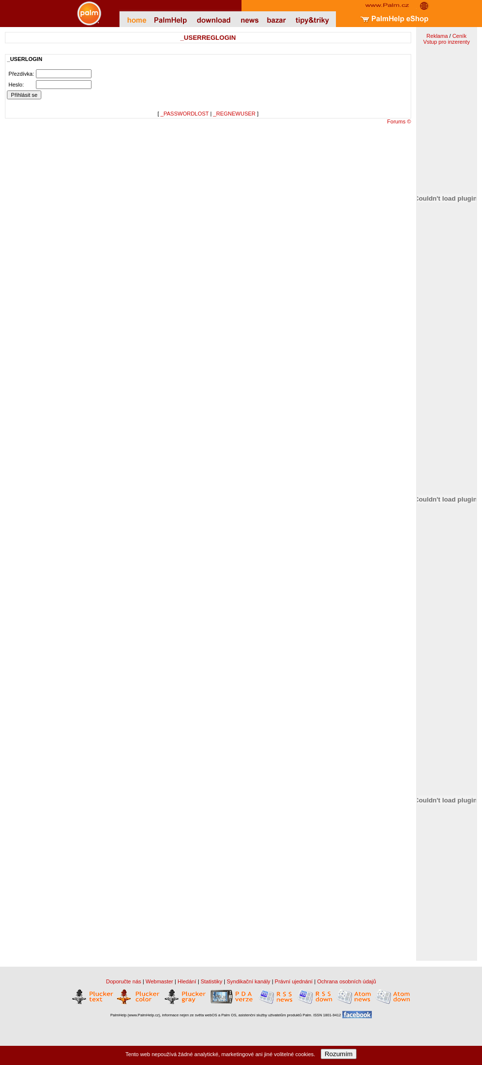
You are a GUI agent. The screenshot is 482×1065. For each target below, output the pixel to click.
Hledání (187, 981)
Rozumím (339, 1054)
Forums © (399, 121)
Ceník (459, 36)
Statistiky (211, 981)
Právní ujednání (294, 981)
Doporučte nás (123, 981)
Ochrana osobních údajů (346, 981)
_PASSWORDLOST (184, 114)
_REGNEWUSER (234, 114)
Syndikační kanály (249, 981)
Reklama (437, 36)
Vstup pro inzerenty (446, 42)
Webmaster (159, 981)
